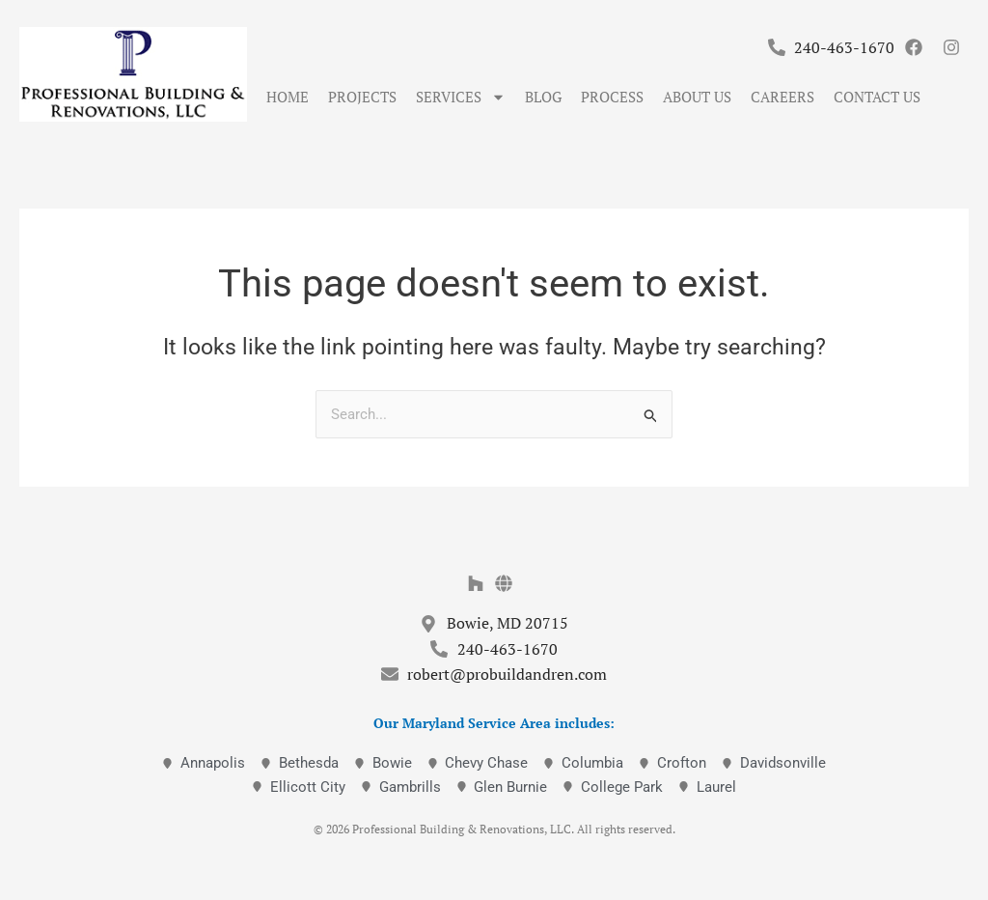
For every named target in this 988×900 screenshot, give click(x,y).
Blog (543, 96)
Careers (782, 96)
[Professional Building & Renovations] (133, 74)
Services (461, 97)
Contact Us (877, 96)
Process (612, 96)
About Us (697, 96)
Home (287, 96)
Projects (362, 96)
